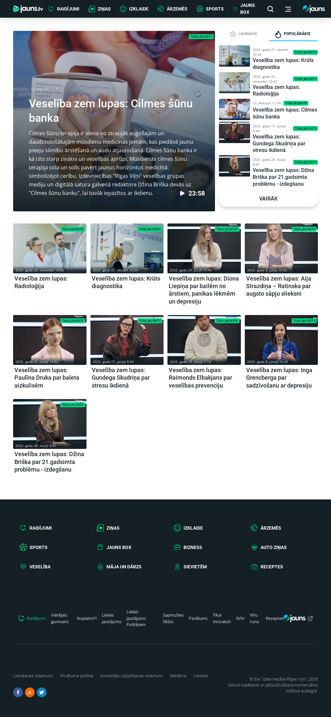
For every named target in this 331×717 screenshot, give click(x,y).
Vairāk (268, 199)
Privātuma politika (76, 675)
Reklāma (178, 675)
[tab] (243, 34)
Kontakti (200, 675)
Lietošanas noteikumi (33, 675)
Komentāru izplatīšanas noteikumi (131, 675)
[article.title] (50, 256)
